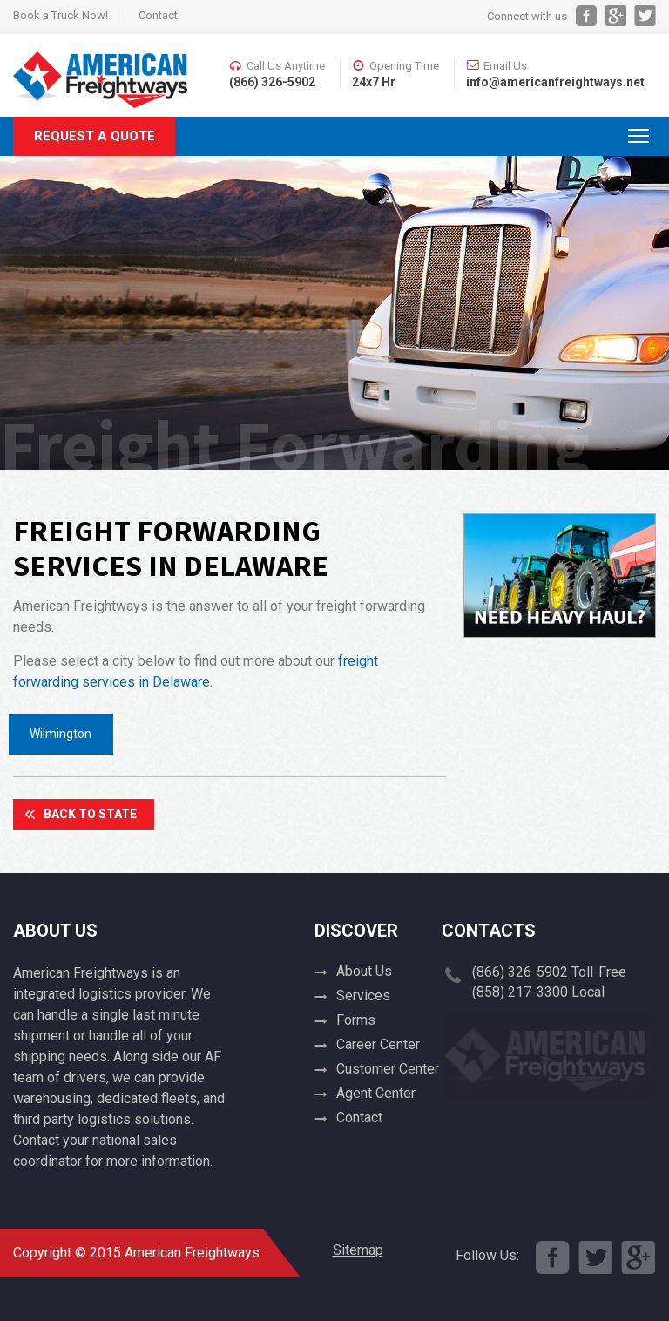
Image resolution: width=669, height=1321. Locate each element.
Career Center (378, 1044)
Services (363, 995)
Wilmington (60, 734)
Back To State (90, 814)
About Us (364, 971)
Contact (158, 15)
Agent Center (376, 1093)
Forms (355, 1020)
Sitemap (358, 1250)
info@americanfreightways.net (555, 82)
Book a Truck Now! (60, 15)
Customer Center (387, 1068)
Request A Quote (94, 136)
